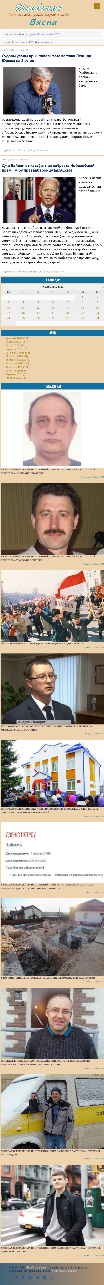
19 (38, 312)
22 (82, 312)
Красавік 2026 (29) (16, 338)
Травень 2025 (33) (16, 378)
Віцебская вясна (36, 1267)
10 (8, 307)
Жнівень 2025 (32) (16, 367)
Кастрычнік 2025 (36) (18, 360)
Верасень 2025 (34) (17, 363)
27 (52, 318)
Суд (24, 150)
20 (52, 312)
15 (82, 307)
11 (23, 307)
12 (38, 307)
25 (23, 318)
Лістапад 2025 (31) (16, 356)
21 (67, 312)
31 (8, 323)
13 (52, 307)
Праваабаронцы (32, 271)
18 (23, 312)
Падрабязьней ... (40, 150)
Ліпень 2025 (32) (15, 370)
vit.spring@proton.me (64, 1270)
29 (82, 318)
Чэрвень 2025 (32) (16, 374)
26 (38, 318)
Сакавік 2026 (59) (15, 342)
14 (67, 307)
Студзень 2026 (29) (16, 349)
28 (67, 318)
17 (8, 312)
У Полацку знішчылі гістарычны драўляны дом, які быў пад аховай (48, 977)
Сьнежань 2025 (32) (17, 352)
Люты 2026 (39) (14, 345)
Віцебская (38, 8)
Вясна (43, 22)
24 (8, 318)
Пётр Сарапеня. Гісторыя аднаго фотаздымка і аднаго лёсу (42, 643)
